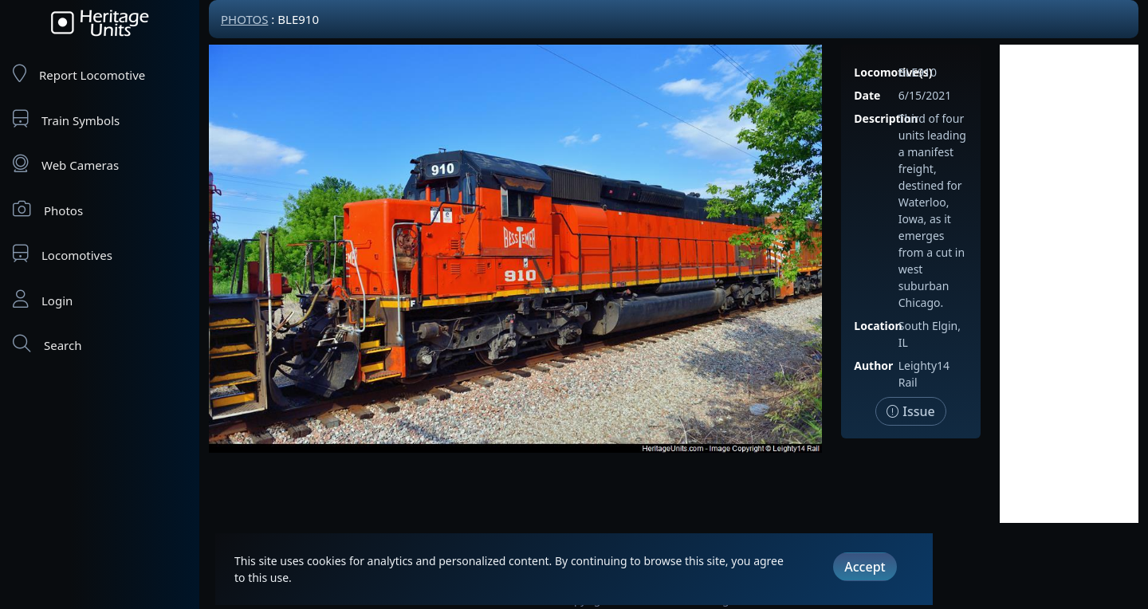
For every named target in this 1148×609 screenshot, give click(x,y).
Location (878, 325)
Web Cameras (66, 164)
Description (886, 118)
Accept (864, 567)
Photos (48, 209)
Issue (911, 411)
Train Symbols (66, 119)
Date (867, 95)
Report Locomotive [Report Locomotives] (79, 74)
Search (47, 344)
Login (43, 299)
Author (873, 365)
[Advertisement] (1069, 284)
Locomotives (62, 254)
